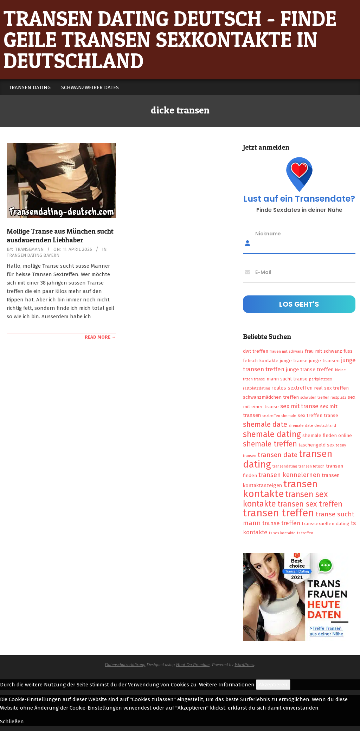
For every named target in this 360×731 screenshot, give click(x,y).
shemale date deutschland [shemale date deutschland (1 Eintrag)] (312, 425)
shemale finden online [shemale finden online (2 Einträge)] (327, 435)
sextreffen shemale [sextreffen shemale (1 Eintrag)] (279, 415)
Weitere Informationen (227, 684)
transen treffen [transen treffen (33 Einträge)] (278, 513)
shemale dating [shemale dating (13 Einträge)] (272, 434)
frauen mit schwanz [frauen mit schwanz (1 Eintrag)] (286, 351)
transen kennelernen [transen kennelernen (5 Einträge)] (289, 475)
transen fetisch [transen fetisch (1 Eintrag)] (311, 466)
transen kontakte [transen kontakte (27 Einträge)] (280, 489)
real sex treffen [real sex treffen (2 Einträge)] (331, 388)
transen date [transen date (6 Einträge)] (277, 455)
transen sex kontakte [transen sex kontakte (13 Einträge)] (285, 499)
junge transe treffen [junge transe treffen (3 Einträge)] (310, 369)
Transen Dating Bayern (33, 255)
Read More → (100, 337)
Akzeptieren (273, 684)
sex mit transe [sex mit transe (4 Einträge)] (299, 406)
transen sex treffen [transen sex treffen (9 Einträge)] (309, 504)
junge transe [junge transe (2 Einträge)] (294, 361)
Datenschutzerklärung (125, 664)
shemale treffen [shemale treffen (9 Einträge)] (270, 444)
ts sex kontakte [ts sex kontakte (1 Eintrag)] (282, 533)
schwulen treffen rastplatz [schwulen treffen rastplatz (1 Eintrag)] (323, 397)
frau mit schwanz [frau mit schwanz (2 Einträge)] (323, 351)
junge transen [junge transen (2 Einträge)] (324, 361)
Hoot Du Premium (193, 664)
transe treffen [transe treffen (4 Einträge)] (281, 523)
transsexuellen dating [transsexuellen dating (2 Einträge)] (325, 524)
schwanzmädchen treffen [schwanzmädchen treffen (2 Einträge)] (271, 397)
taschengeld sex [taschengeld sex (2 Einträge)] (316, 445)
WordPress (244, 664)
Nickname (268, 233)
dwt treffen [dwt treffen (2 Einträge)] (255, 351)
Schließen (12, 721)
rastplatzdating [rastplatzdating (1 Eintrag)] (256, 388)
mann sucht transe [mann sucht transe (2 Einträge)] (287, 379)
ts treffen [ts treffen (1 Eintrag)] (305, 533)
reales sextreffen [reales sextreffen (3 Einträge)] (292, 388)
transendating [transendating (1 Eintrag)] (284, 466)
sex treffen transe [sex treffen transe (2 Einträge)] (318, 415)
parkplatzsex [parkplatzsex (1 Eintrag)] (320, 379)
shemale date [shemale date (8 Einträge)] (265, 424)
